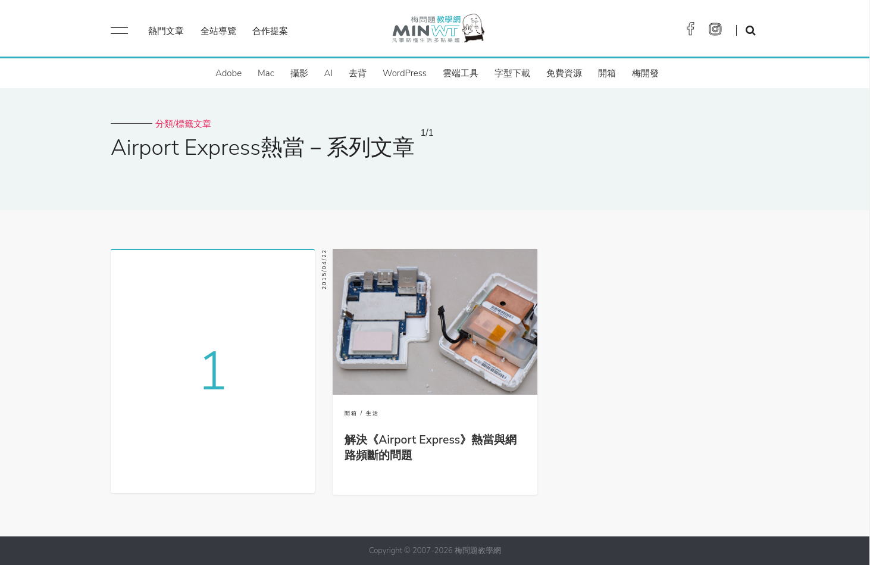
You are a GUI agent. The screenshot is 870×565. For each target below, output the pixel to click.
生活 (372, 413)
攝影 (299, 73)
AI (328, 73)
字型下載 (512, 73)
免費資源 (564, 73)
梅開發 (645, 73)
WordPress (405, 73)
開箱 (607, 73)
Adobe (228, 73)
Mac (266, 73)
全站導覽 (218, 31)
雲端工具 (460, 73)
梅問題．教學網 (438, 31)
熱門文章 (166, 31)
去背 (358, 73)
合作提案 (270, 31)
